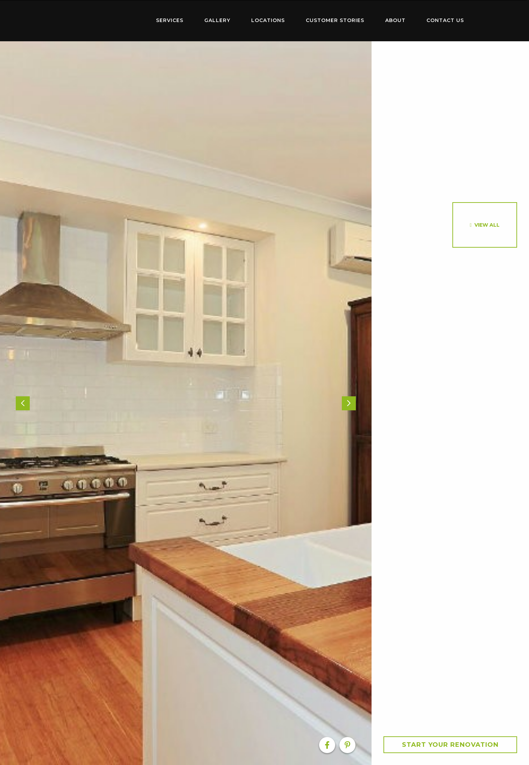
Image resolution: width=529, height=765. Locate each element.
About (395, 20)
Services (169, 20)
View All (487, 225)
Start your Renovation (450, 745)
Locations (268, 20)
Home (100, 19)
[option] (186, 403)
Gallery (217, 20)
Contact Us (445, 20)
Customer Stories (335, 20)
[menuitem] (100, 20)
